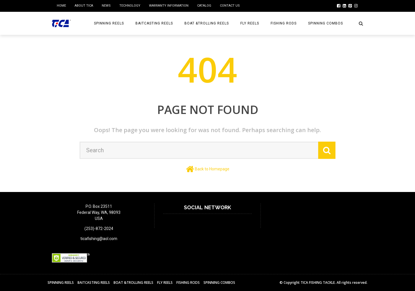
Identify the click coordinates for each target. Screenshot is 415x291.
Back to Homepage (212, 169)
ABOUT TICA (84, 5)
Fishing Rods (284, 23)
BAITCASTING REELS (154, 23)
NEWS (106, 5)
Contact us (230, 5)
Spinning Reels (109, 23)
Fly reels (249, 23)
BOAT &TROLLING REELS (206, 23)
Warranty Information (168, 5)
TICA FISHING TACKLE (318, 282)
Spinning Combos (325, 23)
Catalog (204, 5)
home (61, 5)
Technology (129, 5)
